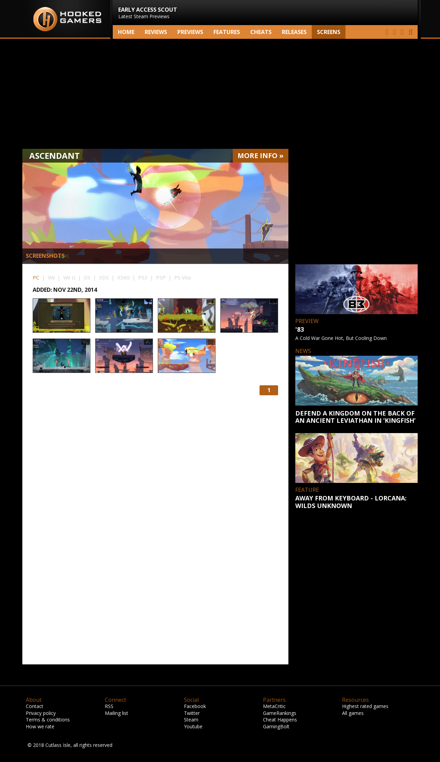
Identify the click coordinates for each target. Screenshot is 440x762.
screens (328, 32)
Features (226, 32)
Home (126, 32)
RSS (109, 706)
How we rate (40, 726)
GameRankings (279, 713)
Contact (34, 706)
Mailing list (116, 713)
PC (36, 277)
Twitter (192, 713)
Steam (191, 719)
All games (353, 713)
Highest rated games (365, 706)
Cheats (261, 32)
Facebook (195, 706)
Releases (294, 32)
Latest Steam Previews (147, 13)
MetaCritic (274, 706)
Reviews (156, 32)
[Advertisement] (220, 94)
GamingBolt (276, 726)
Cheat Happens (280, 719)
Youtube (193, 726)
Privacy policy (41, 713)
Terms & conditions (48, 719)
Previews (190, 32)
